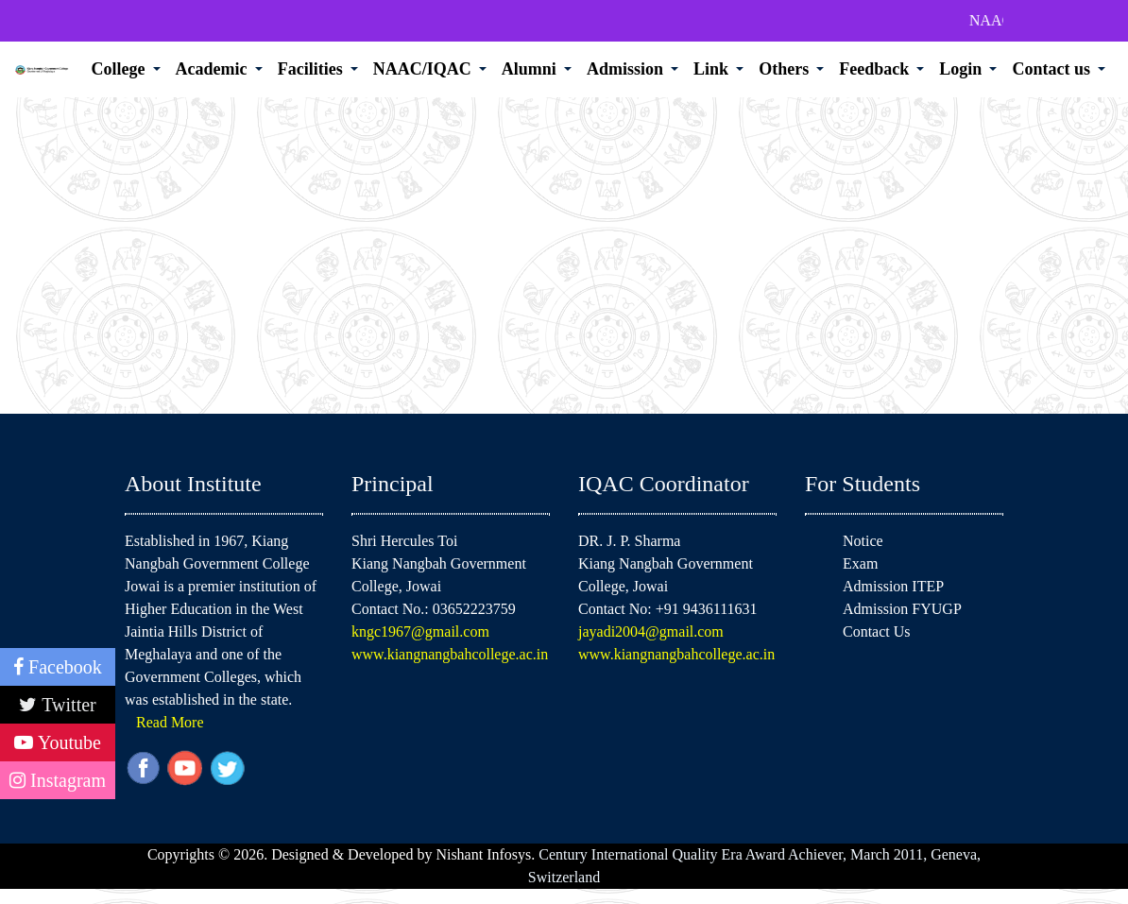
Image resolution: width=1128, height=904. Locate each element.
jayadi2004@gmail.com (651, 631)
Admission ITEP (893, 586)
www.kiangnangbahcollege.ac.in (449, 654)
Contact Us (877, 631)
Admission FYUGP (902, 609)
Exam (860, 563)
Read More (170, 722)
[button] (126, 69)
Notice (863, 541)
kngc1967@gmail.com (420, 631)
